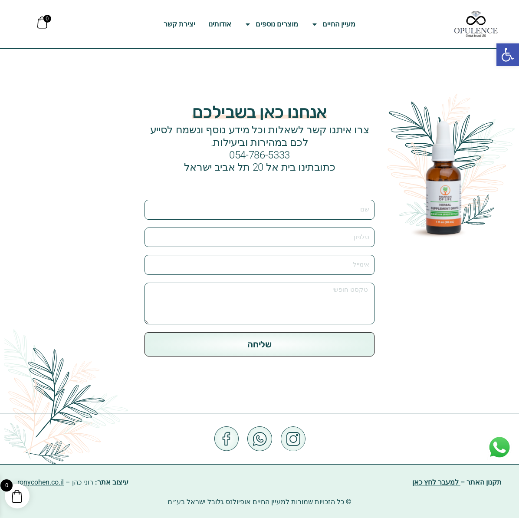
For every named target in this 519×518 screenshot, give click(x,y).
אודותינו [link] (219, 24)
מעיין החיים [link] (333, 24)
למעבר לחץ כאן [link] (436, 482)
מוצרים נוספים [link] (271, 24)
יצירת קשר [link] (179, 24)
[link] (507, 54)
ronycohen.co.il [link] (40, 482)
